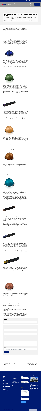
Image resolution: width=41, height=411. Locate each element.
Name (22, 376)
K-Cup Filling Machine (30, 4)
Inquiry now (24, 401)
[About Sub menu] (27, 3)
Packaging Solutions (9, 4)
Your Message (23, 389)
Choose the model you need (8, 336)
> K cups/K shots (14, 378)
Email (4, 332)
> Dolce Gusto (14, 379)
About (25, 3)
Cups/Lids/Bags (16, 3)
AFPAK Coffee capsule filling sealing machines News (19, 17)
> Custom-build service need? (15, 385)
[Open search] (33, 4)
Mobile (5, 347)
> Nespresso (14, 376)
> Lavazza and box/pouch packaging (15, 382)
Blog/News (21, 3)
